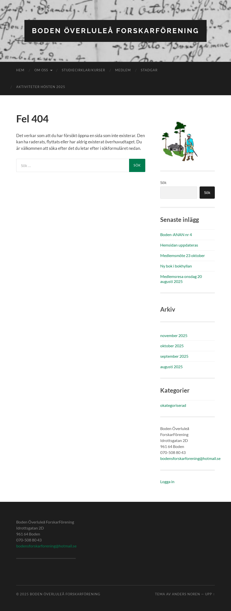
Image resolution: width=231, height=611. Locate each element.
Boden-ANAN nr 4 (176, 234)
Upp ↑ (210, 594)
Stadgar (149, 70)
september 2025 (174, 356)
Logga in (167, 481)
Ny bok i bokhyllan (176, 265)
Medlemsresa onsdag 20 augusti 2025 (181, 279)
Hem (20, 70)
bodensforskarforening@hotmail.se (190, 458)
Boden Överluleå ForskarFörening (115, 31)
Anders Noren (186, 594)
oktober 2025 (172, 345)
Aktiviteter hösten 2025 (40, 87)
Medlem (123, 70)
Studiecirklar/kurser (83, 70)
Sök (163, 182)
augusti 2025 (171, 366)
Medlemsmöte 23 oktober (182, 255)
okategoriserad (173, 405)
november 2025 (173, 335)
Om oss (41, 70)
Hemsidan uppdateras (179, 245)
